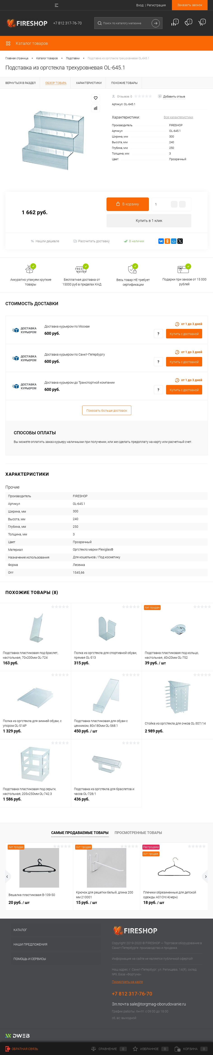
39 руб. (177, 666)
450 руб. (106, 734)
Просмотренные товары (138, 833)
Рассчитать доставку (91, 241)
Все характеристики (178, 117)
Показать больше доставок (106, 411)
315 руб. (106, 665)
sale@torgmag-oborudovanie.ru (158, 1004)
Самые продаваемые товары (80, 833)
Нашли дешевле (44, 241)
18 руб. (153, 902)
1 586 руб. (35, 802)
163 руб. (35, 665)
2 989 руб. (177, 734)
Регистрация (156, 5)
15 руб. (86, 902)
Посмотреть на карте (127, 982)
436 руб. (106, 802)
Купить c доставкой (184, 334)
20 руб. (19, 902)
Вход (140, 5)
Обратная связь (21, 1049)
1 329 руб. (35, 734)
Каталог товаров (26, 43)
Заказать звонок (189, 5)
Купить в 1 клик (149, 221)
